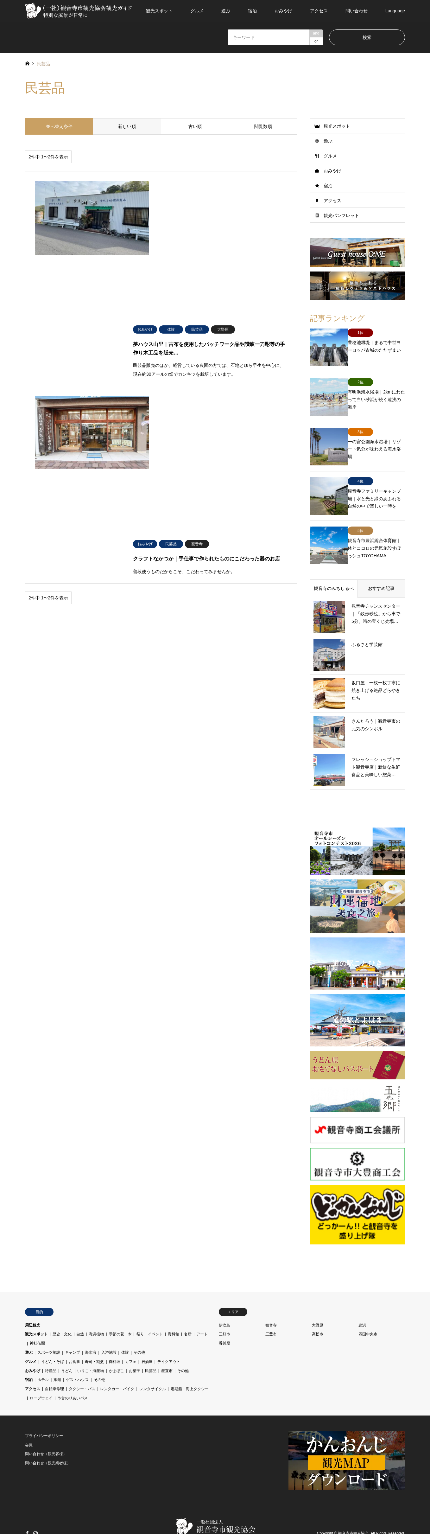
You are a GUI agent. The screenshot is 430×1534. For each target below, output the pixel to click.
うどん (67, 1340)
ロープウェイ (41, 1367)
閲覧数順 (263, 126)
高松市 (317, 1303)
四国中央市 (367, 1303)
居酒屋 (147, 1331)
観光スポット (159, 10)
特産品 (50, 1340)
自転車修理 (54, 1358)
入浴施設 (109, 1322)
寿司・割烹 (94, 1331)
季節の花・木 (120, 1303)
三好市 (224, 1303)
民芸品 (150, 1340)
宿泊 (252, 10)
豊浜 (362, 1294)
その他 (139, 1322)
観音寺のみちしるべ (334, 557)
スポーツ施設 (48, 1322)
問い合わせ (356, 10)
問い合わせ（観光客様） (46, 1423)
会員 (29, 1414)
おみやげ (283, 10)
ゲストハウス (77, 1349)
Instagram (35, 1503)
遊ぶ (225, 10)
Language (395, 10)
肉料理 (114, 1331)
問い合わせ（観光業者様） (48, 1432)
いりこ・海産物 (90, 1340)
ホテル (43, 1349)
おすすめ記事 (381, 557)
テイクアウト (168, 1331)
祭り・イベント (149, 1303)
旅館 (57, 1349)
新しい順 (127, 126)
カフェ (130, 1331)
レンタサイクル (152, 1358)
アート (202, 1303)
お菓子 (134, 1340)
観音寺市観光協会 (353, 1503)
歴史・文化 (62, 1303)
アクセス (319, 10)
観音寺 (271, 1294)
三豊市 (271, 1303)
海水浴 (90, 1322)
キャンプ (72, 1322)
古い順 (195, 126)
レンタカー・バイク (117, 1358)
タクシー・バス (82, 1358)
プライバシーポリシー (44, 1405)
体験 (125, 1322)
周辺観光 (32, 1294)
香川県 (224, 1313)
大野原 (317, 1294)
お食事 (74, 1331)
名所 (188, 1303)
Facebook (27, 1503)
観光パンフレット (341, 215)
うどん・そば (52, 1331)
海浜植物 (96, 1303)
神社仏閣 (37, 1313)
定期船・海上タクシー (190, 1358)
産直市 (167, 1340)
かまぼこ (116, 1340)
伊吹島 (224, 1294)
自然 (80, 1303)
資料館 (173, 1303)
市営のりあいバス (72, 1367)
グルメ (197, 10)
